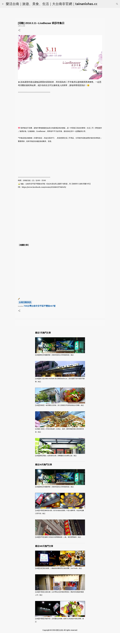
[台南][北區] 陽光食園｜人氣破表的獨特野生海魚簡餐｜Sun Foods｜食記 (58, 568)
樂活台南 (59, 630)
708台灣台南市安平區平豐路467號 (40, 306)
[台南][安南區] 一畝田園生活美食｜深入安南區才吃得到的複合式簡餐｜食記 (59, 405)
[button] (19, 30)
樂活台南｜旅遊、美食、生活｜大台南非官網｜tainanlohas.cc (51, 4)
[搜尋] (117, 3)
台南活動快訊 (25, 302)
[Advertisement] (60, 108)
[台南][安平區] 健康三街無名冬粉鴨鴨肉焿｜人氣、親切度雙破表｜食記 (58, 537)
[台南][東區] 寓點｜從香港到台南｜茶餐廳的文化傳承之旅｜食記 (56, 455)
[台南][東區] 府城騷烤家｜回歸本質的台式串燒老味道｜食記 (54, 355)
